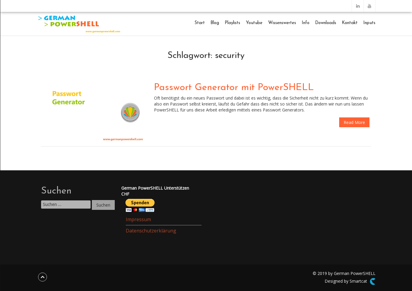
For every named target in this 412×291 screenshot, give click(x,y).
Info (305, 23)
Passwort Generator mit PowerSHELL (234, 87)
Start (199, 23)
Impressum (138, 219)
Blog (214, 23)
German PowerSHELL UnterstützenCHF (155, 191)
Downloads (325, 23)
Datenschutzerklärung (151, 230)
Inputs (369, 23)
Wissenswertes (282, 23)
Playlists (232, 23)
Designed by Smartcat (350, 281)
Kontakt (350, 23)
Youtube (254, 23)
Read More (354, 122)
